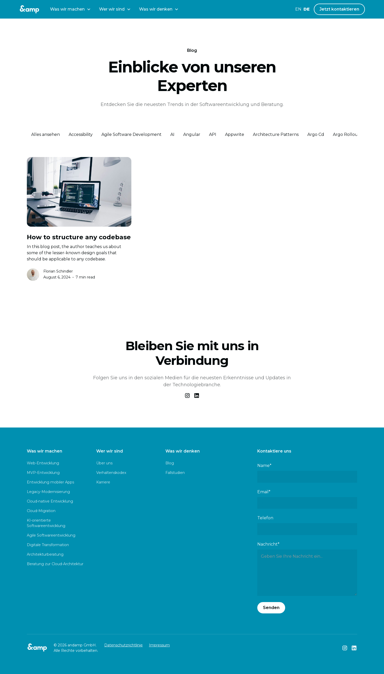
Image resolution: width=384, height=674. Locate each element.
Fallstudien (175, 472)
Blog (169, 463)
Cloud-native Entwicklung (50, 501)
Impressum (159, 645)
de (306, 9)
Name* (264, 465)
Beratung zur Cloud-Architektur (55, 564)
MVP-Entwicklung (43, 472)
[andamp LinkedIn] (354, 648)
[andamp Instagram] (345, 648)
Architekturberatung (45, 554)
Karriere (103, 482)
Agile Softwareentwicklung (51, 535)
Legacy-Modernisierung (48, 491)
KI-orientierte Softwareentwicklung (46, 523)
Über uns (104, 463)
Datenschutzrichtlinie (123, 645)
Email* (263, 491)
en (298, 9)
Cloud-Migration (41, 510)
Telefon (265, 517)
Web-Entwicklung (43, 463)
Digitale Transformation (48, 545)
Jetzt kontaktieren (339, 9)
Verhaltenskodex (111, 472)
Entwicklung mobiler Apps (50, 482)
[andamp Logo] (29, 9)
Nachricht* (268, 544)
